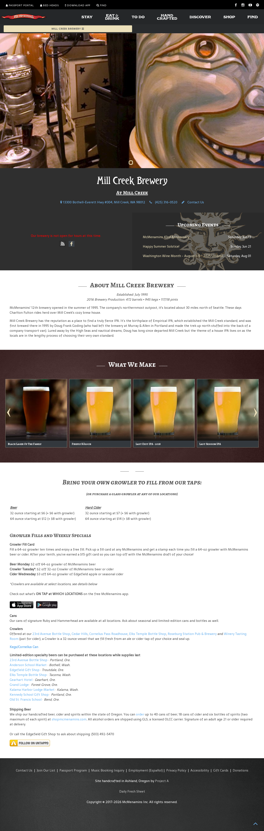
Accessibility (199, 770)
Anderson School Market (28, 665)
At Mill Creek (132, 192)
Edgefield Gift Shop (24, 670)
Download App (77, 5)
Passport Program (73, 770)
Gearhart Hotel (21, 679)
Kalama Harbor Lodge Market (32, 689)
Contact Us (193, 202)
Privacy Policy (176, 770)
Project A (162, 781)
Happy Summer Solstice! (161, 246)
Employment (138, 770)
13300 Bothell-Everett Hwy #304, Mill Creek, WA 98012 (102, 202)
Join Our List (46, 770)
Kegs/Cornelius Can (24, 647)
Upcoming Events (198, 224)
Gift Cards (220, 770)
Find (102, 5)
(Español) (156, 770)
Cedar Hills (80, 633)
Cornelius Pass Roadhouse (108, 633)
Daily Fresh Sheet (132, 791)
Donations (240, 770)
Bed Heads (49, 5)
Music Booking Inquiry (107, 770)
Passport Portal (20, 5)
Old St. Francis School (26, 699)
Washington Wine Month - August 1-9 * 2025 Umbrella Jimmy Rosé (193, 256)
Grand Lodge (19, 684)
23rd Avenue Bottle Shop (51, 633)
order (140, 714)
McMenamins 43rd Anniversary (166, 237)
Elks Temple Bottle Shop (147, 633)
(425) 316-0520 (163, 202)
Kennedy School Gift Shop (29, 694)
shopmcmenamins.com (69, 719)
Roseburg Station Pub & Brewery (192, 633)
